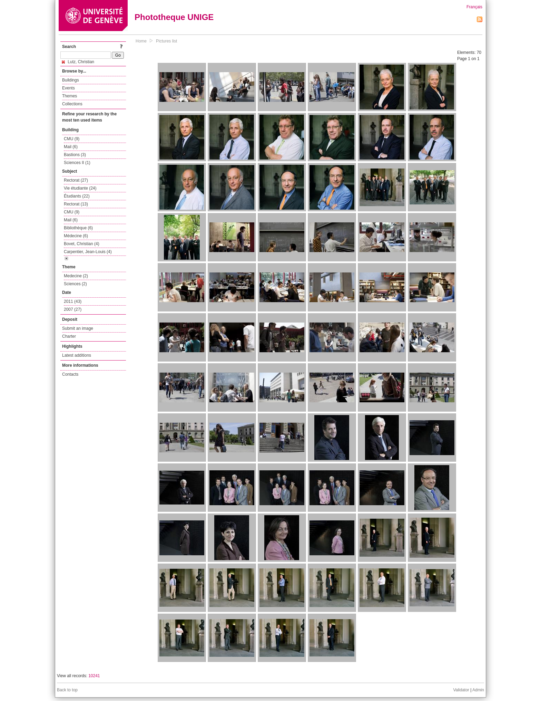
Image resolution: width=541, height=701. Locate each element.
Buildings (70, 80)
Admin (478, 690)
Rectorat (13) (76, 204)
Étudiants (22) (77, 196)
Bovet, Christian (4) (81, 243)
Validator (461, 690)
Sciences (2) (75, 283)
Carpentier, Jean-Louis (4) (88, 251)
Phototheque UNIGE (174, 17)
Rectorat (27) (76, 180)
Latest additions (76, 355)
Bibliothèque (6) (78, 227)
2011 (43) (72, 301)
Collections (72, 104)
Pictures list (166, 41)
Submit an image (77, 328)
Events (68, 88)
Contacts (70, 374)
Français (474, 6)
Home (141, 41)
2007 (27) (72, 309)
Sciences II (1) (77, 162)
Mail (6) (71, 146)
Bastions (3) (75, 154)
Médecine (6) (76, 235)
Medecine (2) (76, 275)
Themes (69, 96)
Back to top (67, 690)
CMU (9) (71, 138)
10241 (94, 675)
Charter (69, 336)
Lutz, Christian (78, 61)
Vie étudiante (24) (80, 188)
